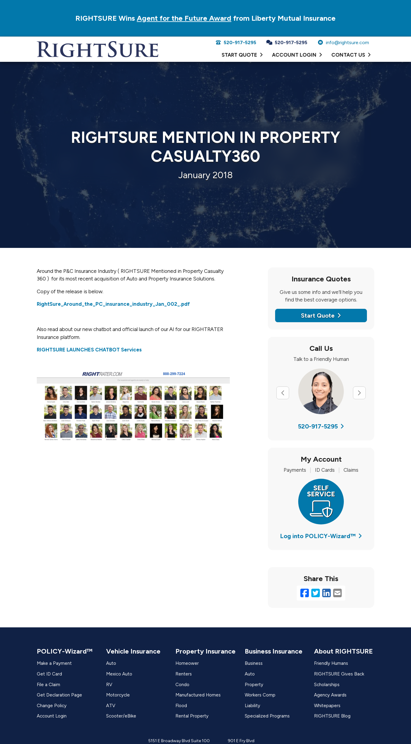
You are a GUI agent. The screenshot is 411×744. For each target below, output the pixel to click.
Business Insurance (273, 651)
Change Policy (52, 705)
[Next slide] (359, 392)
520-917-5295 (235, 42)
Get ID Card (49, 674)
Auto (111, 663)
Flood (181, 705)
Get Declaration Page (59, 695)
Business (254, 663)
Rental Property (192, 716)
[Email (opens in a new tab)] (337, 593)
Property (254, 684)
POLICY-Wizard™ (64, 651)
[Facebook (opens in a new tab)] (304, 593)
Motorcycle (118, 695)
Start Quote (321, 315)
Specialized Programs (267, 716)
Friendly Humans (331, 663)
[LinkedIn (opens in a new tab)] (326, 593)
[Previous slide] (282, 392)
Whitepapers (327, 705)
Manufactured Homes (198, 695)
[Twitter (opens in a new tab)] (315, 593)
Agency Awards (330, 695)
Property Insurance (205, 651)
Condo (182, 684)
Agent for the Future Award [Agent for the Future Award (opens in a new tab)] (184, 18)
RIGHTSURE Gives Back (339, 674)
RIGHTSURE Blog (332, 716)
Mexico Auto (119, 674)
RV (109, 684)
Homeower (187, 663)
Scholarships (327, 684)
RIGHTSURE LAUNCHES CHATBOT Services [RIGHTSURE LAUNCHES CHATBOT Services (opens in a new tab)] (89, 350)
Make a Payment (54, 663)
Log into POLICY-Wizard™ (321, 536)
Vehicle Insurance (133, 651)
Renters (183, 674)
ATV (110, 705)
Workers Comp (260, 695)
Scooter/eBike (121, 716)
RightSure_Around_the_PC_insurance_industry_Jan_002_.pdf (113, 304)
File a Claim (48, 684)
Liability (252, 705)
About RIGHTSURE (343, 651)
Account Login (52, 716)
